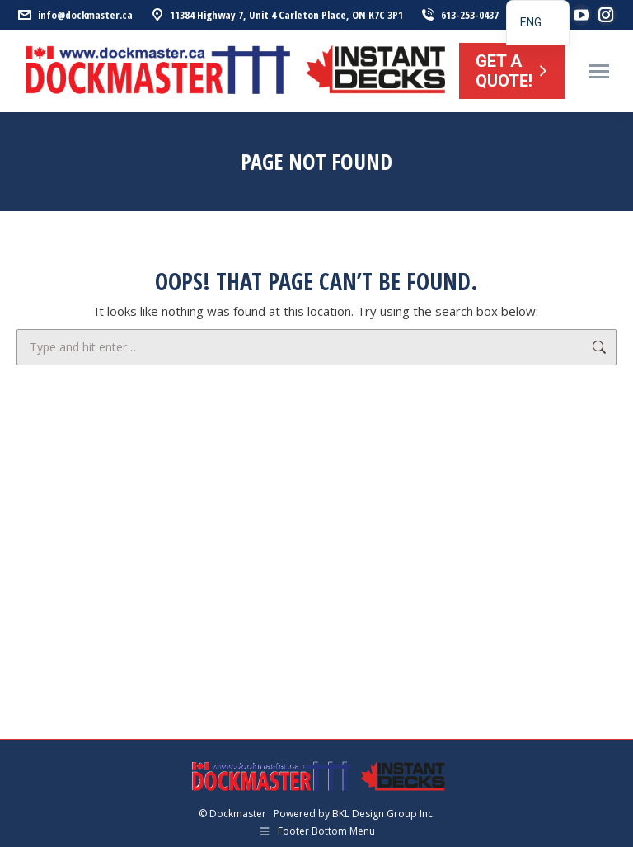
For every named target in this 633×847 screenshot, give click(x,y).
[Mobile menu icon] (599, 71)
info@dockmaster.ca (74, 15)
